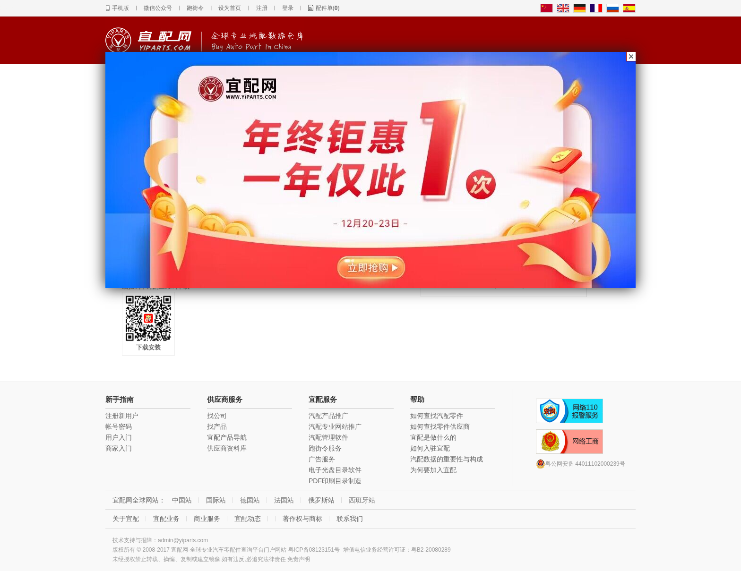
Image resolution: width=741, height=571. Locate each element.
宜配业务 (166, 518)
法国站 (284, 500)
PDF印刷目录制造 (335, 481)
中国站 (182, 500)
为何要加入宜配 (433, 470)
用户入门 (118, 437)
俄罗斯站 (321, 500)
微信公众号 (158, 8)
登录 (287, 8)
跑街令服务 (325, 448)
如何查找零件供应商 (440, 426)
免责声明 (298, 559)
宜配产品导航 (227, 437)
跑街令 (195, 8)
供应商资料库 (227, 448)
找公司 (217, 415)
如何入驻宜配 (430, 448)
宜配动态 (247, 518)
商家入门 (118, 448)
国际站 (216, 500)
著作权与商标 (302, 518)
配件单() (328, 8)
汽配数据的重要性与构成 (446, 459)
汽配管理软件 (328, 437)
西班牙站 (362, 500)
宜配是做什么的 (433, 437)
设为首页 (229, 8)
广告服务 (322, 459)
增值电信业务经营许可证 (374, 549)
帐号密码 (118, 426)
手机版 (120, 8)
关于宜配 (125, 518)
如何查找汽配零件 (436, 415)
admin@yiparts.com (183, 540)
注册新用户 (121, 415)
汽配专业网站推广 (335, 426)
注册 (261, 8)
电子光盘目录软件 (335, 470)
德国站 (250, 500)
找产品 (217, 426)
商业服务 (207, 518)
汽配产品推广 (328, 415)
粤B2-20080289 (431, 549)
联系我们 (349, 518)
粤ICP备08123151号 (314, 549)
